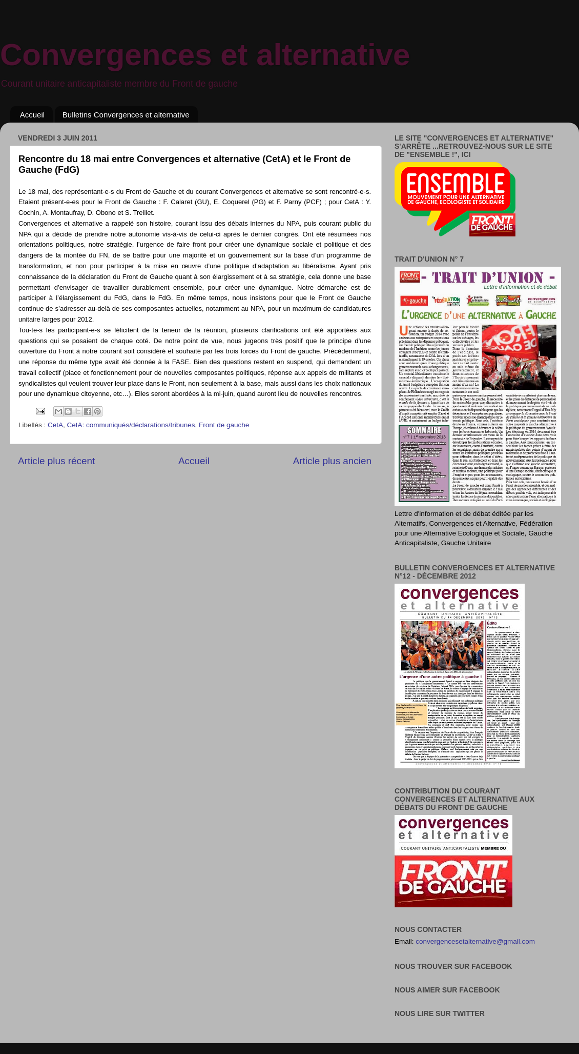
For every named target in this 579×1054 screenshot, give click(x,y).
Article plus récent (56, 460)
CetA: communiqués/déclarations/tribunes (131, 425)
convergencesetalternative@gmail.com (475, 941)
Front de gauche (224, 425)
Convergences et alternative (205, 54)
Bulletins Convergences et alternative (126, 114)
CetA (55, 425)
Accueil (32, 114)
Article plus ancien (332, 460)
